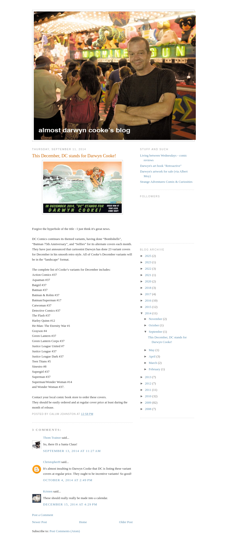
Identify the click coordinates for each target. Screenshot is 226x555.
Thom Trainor (52, 437)
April (152, 356)
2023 (148, 262)
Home (83, 522)
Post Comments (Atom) (65, 531)
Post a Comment (42, 515)
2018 (148, 288)
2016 (148, 300)
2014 (148, 313)
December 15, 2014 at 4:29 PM (70, 504)
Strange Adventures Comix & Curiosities (166, 182)
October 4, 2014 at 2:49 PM (68, 480)
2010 (148, 396)
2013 (148, 377)
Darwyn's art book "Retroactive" (161, 166)
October (154, 325)
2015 (148, 307)
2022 (148, 268)
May (152, 350)
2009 (148, 402)
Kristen (48, 491)
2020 (148, 281)
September (156, 331)
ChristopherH (52, 462)
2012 (148, 383)
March (153, 363)
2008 (148, 409)
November (156, 319)
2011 (148, 390)
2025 (148, 256)
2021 (148, 275)
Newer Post (39, 522)
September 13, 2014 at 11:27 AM (72, 451)
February (155, 369)
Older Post (126, 522)
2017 (148, 294)
